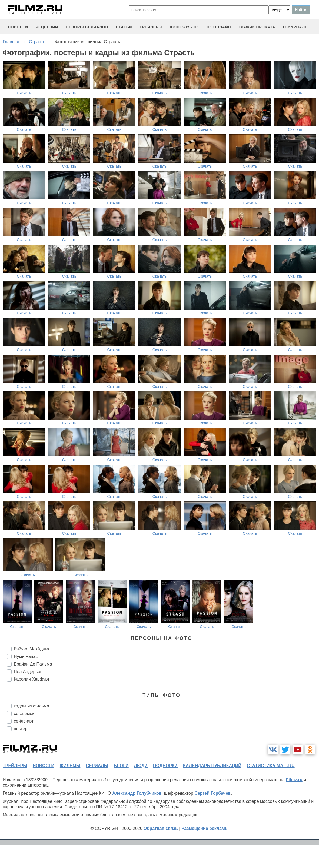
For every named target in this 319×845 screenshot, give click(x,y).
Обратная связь (161, 828)
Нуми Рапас (26, 656)
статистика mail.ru (271, 765)
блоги (121, 765)
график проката (256, 27)
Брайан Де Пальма (33, 664)
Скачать (24, 93)
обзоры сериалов (87, 27)
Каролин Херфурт (31, 679)
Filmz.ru (294, 779)
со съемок (24, 713)
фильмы (70, 765)
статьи (124, 27)
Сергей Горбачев (212, 793)
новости (18, 27)
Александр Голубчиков (137, 793)
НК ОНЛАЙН (219, 27)
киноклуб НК (184, 27)
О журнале (295, 27)
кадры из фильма (31, 706)
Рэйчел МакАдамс (32, 649)
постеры (22, 728)
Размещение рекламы (205, 828)
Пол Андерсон (28, 671)
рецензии (47, 27)
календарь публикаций (212, 765)
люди (141, 765)
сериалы (97, 765)
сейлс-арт (24, 721)
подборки (165, 765)
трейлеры (150, 27)
